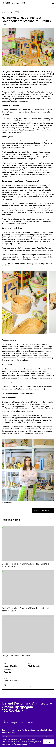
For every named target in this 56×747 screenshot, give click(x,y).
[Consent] (28, 742)
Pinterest (16, 680)
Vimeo (22, 723)
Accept (48, 742)
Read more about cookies (19, 744)
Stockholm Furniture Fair (42, 510)
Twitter (11, 680)
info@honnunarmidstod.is (10, 721)
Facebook (6, 680)
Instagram (14, 723)
